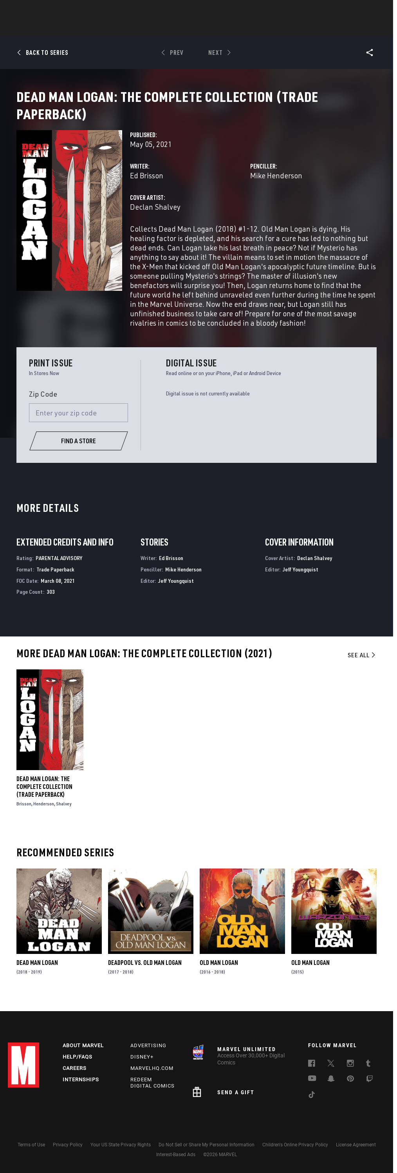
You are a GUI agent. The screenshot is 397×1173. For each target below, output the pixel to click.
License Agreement (356, 1145)
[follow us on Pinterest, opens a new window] (350, 1079)
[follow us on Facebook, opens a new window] (311, 1064)
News (80, 28)
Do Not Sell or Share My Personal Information (206, 1145)
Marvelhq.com (151, 1068)
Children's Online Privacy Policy (295, 1145)
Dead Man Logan (37, 972)
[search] (375, 10)
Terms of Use (31, 1145)
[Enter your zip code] (78, 422)
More (312, 28)
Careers (75, 1068)
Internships (81, 1079)
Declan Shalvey (155, 216)
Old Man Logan (219, 972)
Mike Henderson (276, 184)
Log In (36, 10)
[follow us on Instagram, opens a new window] (350, 1064)
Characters (147, 28)
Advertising (148, 1045)
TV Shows (250, 28)
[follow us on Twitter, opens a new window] (330, 1064)
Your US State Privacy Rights (120, 1145)
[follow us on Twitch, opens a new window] (369, 1080)
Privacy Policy (68, 1145)
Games (185, 28)
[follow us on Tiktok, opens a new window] (311, 1096)
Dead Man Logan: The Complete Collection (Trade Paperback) (44, 796)
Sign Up (62, 10)
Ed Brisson (146, 184)
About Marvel (83, 1045)
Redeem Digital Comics (152, 1083)
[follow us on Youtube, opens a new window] (312, 1079)
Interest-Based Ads (175, 1154)
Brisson (23, 813)
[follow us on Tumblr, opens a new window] (368, 1064)
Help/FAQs (77, 1057)
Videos (284, 28)
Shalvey (63, 813)
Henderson (43, 813)
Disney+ (141, 1057)
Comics (109, 28)
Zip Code (43, 403)
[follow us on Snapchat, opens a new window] (331, 1080)
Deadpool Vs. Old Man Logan (145, 972)
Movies (215, 28)
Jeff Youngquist (176, 590)
